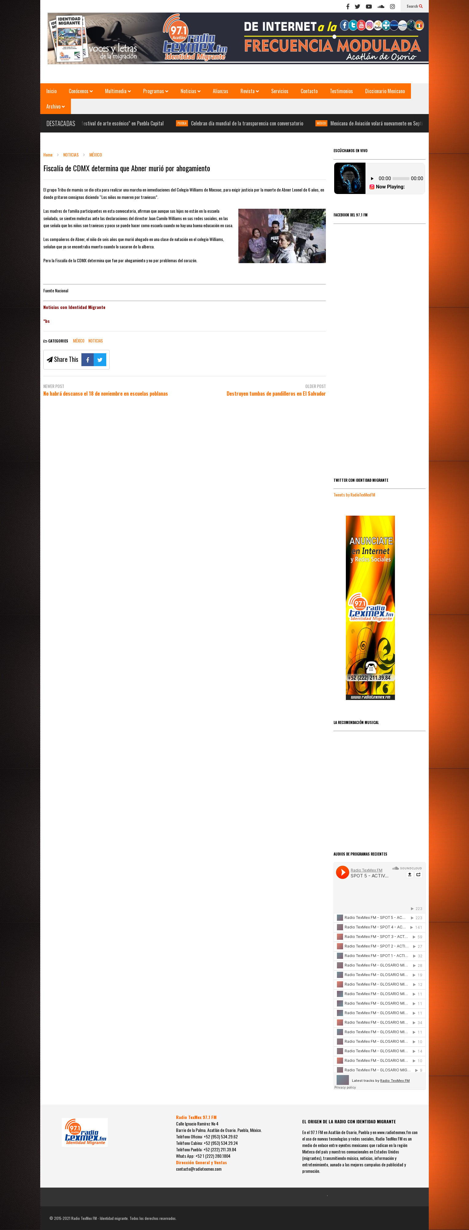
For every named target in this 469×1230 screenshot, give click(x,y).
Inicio (51, 91)
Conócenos (81, 91)
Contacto (309, 91)
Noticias (191, 91)
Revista (249, 91)
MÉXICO (330, 123)
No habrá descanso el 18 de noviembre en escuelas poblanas (105, 393)
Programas (155, 91)
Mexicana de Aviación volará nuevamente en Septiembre (391, 123)
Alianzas (220, 91)
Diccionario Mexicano (385, 91)
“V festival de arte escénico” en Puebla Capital (128, 123)
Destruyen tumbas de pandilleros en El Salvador (276, 393)
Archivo (55, 106)
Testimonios (341, 91)
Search (415, 6)
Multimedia (118, 91)
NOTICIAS (95, 341)
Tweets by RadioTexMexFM (354, 494)
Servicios (279, 91)
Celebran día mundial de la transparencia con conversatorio (256, 123)
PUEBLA (190, 123)
